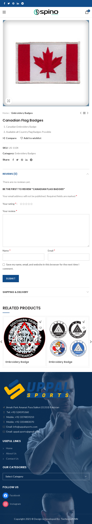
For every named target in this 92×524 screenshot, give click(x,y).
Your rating (9, 203)
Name (7, 250)
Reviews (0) (10, 174)
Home (6, 113)
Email (51, 250)
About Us (11, 453)
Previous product (81, 113)
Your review (10, 211)
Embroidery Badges (22, 113)
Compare (11, 138)
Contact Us (12, 458)
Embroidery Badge (17, 361)
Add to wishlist (32, 138)
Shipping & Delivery (15, 292)
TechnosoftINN (69, 518)
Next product (88, 113)
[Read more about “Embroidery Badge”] (40, 322)
